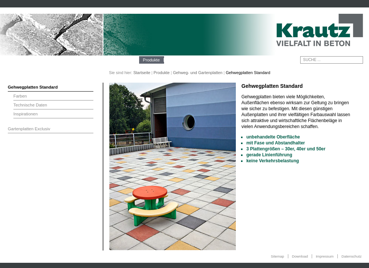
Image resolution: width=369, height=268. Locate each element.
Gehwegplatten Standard (33, 87)
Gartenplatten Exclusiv (29, 129)
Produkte (151, 60)
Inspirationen (25, 114)
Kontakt (218, 60)
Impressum (325, 256)
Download (300, 256)
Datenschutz (351, 256)
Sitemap (277, 256)
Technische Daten (30, 105)
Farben (20, 96)
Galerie (196, 60)
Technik (175, 60)
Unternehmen (122, 60)
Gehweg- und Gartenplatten (197, 72)
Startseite (141, 72)
